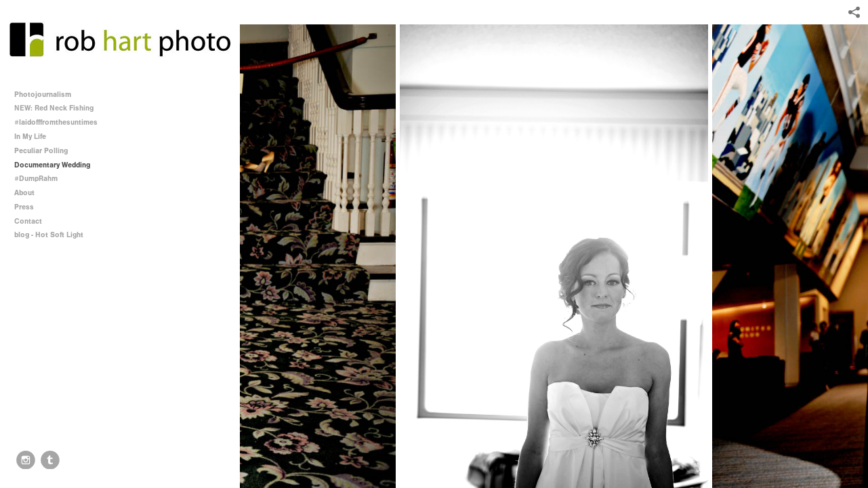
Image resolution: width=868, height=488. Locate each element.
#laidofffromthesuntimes (56, 122)
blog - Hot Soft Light (48, 234)
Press (24, 207)
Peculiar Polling (41, 150)
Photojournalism (42, 94)
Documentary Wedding (52, 165)
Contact (28, 221)
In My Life (30, 136)
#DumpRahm (36, 178)
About (24, 192)
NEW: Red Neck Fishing (54, 108)
